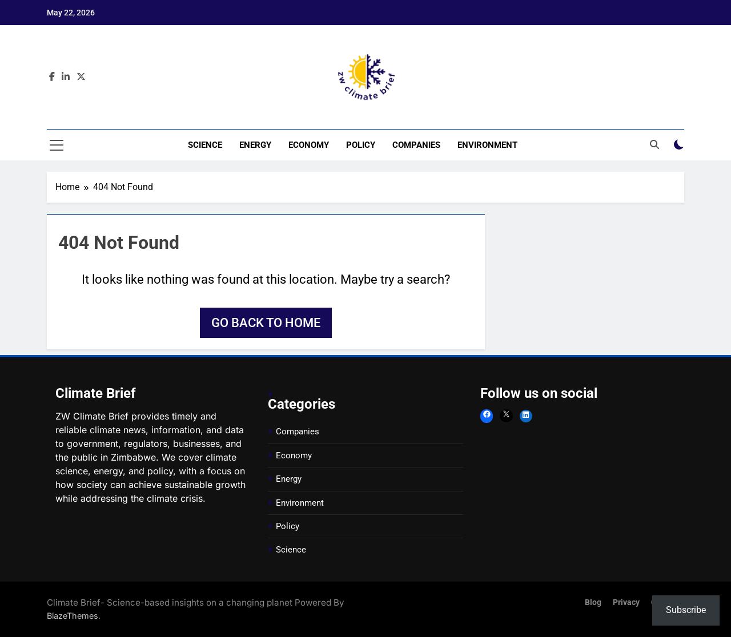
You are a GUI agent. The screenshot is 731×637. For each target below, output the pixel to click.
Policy (360, 145)
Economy (308, 145)
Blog (593, 602)
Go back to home (265, 323)
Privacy (626, 602)
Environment (487, 145)
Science (205, 145)
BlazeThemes (72, 615)
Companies (416, 145)
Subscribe (686, 609)
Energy (255, 145)
